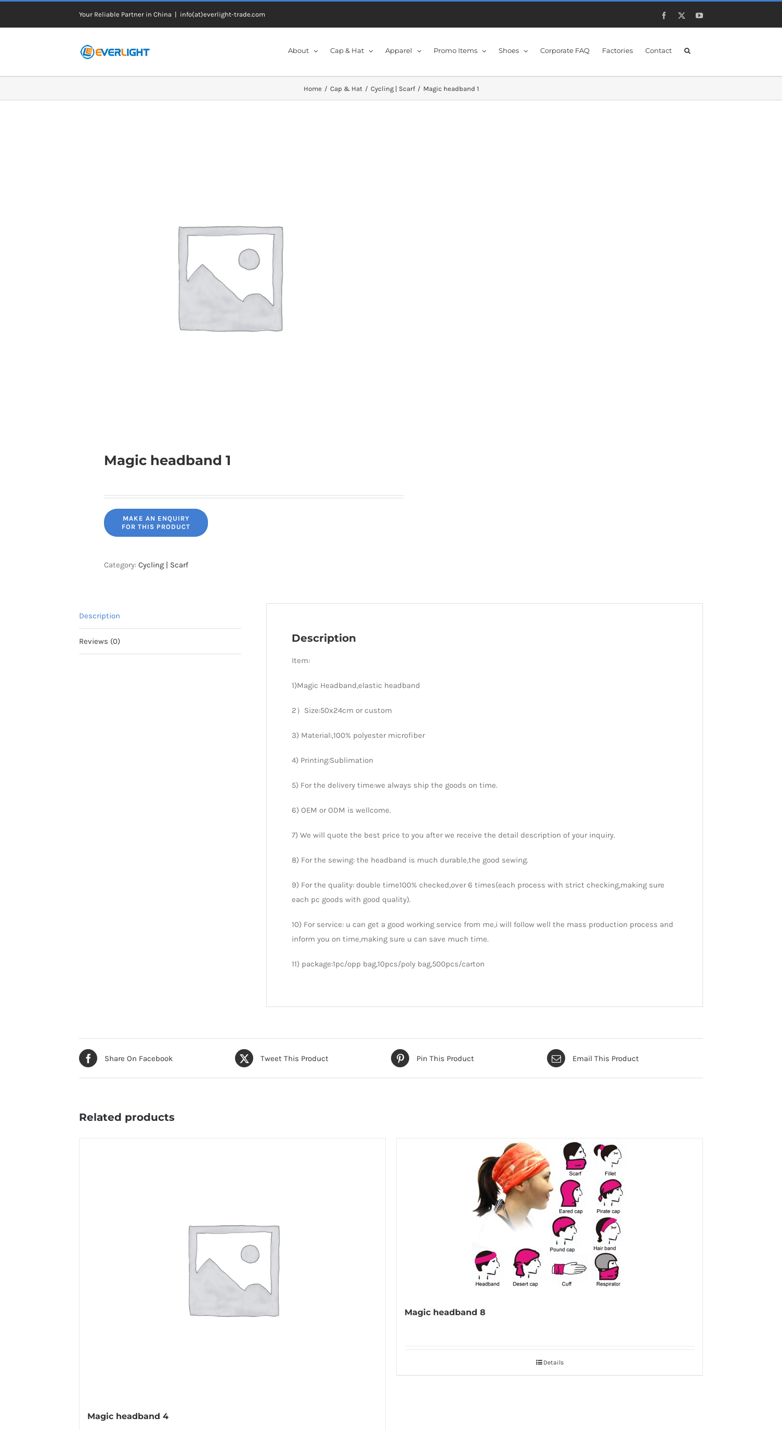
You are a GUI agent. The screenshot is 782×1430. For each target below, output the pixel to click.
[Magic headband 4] (232, 1268)
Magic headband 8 (445, 1312)
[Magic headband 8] (549, 1216)
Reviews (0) (99, 641)
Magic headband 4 (127, 1416)
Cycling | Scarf (163, 565)
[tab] (160, 616)
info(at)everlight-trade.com (222, 14)
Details (553, 1362)
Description (99, 615)
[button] (687, 50)
